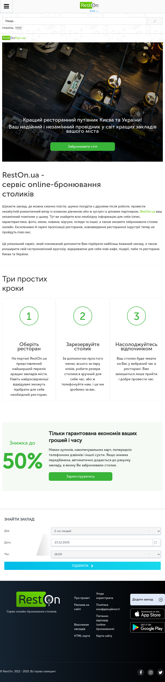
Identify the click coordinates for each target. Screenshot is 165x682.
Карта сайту (104, 635)
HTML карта (82, 635)
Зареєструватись (80, 476)
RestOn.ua (147, 211)
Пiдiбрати (80, 566)
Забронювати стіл (82, 146)
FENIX (18, 28)
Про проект (82, 597)
